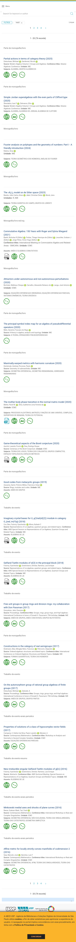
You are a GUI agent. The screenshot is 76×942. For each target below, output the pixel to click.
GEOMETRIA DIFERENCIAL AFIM (23, 863)
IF (13, 198)
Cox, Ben (7, 524)
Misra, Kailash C (35, 524)
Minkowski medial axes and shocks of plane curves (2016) (33, 807)
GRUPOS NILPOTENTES (52, 618)
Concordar (36, 937)
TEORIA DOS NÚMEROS (39, 657)
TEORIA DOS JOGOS (18, 451)
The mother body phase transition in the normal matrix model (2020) (37, 402)
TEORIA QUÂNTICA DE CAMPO (22, 203)
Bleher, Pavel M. (10, 405)
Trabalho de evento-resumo (15, 758)
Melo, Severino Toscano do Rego (16, 330)
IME (29, 67)
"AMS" (19, 23)
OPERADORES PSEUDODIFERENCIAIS (33, 335)
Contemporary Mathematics (20, 736)
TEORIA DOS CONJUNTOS (37, 451)
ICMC (30, 245)
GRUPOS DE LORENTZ (43, 203)
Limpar (71, 22)
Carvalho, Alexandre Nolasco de (39, 285)
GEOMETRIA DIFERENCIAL (21, 371)
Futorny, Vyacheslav (18, 524)
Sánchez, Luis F (27, 855)
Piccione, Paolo (24, 366)
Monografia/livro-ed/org (14, 221)
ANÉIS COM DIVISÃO (34, 618)
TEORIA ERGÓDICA (29, 296)
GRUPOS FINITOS (32, 699)
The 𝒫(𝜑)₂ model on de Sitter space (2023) (25, 192)
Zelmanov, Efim (25, 103)
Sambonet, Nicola (28, 61)
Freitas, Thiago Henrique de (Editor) (39, 237)
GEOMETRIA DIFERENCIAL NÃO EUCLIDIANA (28, 818)
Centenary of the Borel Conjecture (22, 449)
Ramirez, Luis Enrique (46, 566)
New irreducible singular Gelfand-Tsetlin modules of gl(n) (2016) (35, 769)
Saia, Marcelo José (11, 855)
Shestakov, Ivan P (10, 103)
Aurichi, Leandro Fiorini (12, 446)
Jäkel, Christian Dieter (34, 195)
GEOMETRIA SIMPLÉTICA (35, 821)
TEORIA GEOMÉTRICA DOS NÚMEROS (25, 159)
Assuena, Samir (9, 485)
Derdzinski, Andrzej (11, 366)
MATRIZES (36, 413)
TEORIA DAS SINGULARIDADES (58, 818)
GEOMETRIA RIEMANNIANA (42, 371)
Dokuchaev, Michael (11, 61)
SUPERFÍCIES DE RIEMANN (14, 415)
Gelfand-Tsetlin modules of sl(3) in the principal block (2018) (34, 563)
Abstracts (13, 774)
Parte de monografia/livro (15, 48)
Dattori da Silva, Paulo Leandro (25, 733)
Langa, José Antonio (61, 285)
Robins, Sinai (8, 151)
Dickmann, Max (9, 649)
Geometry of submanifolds (20, 369)
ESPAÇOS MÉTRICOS (31, 454)
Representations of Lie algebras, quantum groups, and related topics (35, 527)
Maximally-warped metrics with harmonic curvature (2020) (33, 363)
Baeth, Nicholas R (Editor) (13, 237)
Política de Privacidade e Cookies (29, 925)
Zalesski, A (26, 691)
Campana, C (8, 733)
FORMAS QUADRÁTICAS (20, 657)
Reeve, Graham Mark (11, 810)
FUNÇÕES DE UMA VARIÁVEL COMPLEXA (56, 413)
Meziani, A (44, 733)
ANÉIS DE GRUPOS (18, 490)
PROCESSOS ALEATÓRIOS (21, 413)
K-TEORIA (14, 335)
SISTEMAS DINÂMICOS (12, 296)
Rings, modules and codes (20, 487)
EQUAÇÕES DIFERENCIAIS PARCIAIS (56, 293)
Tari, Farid (23, 810)
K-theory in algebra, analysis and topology (25, 333)
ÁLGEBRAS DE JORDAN (28, 111)
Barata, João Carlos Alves (13, 195)
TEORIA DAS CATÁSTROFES (14, 821)
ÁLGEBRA (14, 69)
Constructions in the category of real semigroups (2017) (31, 646)
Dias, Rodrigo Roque (31, 446)
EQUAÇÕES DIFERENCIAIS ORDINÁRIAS (26, 293)
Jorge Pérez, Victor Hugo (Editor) (24, 240)
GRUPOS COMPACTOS (56, 451)
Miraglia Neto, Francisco (25, 649)
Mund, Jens (50, 195)
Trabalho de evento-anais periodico (19, 716)
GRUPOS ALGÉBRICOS (27, 69)
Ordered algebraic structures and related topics (27, 651)
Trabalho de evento (12, 508)
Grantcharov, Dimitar (29, 566)
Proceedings (14, 613)
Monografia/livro (11, 129)
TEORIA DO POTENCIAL (34, 415)
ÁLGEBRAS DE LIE (17, 535)
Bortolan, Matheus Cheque (14, 285)
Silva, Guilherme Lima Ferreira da (31, 405)
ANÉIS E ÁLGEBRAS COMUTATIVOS (24, 251)
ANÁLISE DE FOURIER (49, 159)
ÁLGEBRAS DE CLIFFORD (47, 111)
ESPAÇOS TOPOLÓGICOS (13, 454)
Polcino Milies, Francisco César (28, 485)
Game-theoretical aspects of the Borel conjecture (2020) (31, 443)
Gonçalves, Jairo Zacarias (13, 610)
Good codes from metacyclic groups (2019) (25, 482)
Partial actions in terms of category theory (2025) (28, 58)
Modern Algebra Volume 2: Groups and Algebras (28, 64)
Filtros (7, 23)
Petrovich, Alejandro (45, 649)
